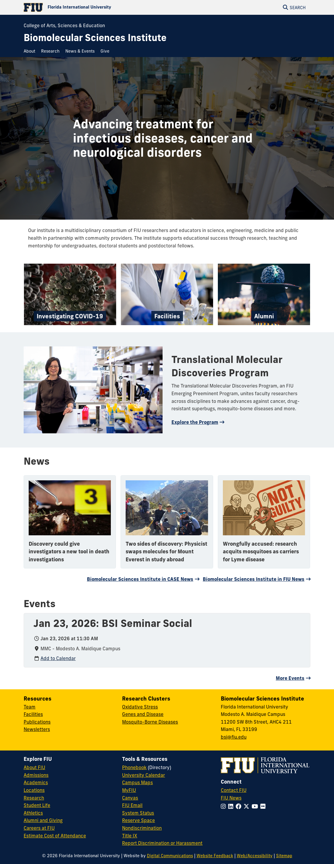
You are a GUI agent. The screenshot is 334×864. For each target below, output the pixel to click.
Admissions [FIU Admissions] (36, 775)
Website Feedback (215, 855)
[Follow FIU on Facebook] (240, 806)
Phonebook (134, 767)
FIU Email (132, 805)
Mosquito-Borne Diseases (150, 722)
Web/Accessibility (255, 855)
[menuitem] (31, 51)
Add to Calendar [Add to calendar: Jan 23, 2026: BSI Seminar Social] (58, 658)
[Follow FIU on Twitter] (248, 806)
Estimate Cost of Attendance (55, 836)
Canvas (130, 798)
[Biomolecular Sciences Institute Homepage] (95, 37)
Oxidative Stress (140, 707)
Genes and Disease (142, 714)
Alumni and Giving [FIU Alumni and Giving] (43, 820)
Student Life (37, 805)
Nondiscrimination (142, 828)
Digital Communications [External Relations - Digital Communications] (170, 855)
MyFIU (129, 790)
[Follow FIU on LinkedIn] (232, 806)
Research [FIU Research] (34, 798)
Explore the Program (194, 422)
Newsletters (37, 729)
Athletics (33, 813)
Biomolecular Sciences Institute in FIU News (253, 579)
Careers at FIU (39, 828)
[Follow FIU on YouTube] (256, 806)
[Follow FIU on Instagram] (224, 806)
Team (29, 707)
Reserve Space (138, 820)
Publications (37, 722)
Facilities (33, 714)
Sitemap (284, 855)
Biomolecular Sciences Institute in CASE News (140, 579)
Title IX (129, 836)
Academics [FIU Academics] (36, 782)
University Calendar (143, 775)
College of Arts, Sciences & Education (64, 25)
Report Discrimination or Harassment (162, 843)
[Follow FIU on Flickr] (264, 806)
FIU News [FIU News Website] (231, 798)
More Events (290, 678)
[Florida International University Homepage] (95, 7)
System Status (138, 813)
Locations (34, 790)
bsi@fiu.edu (234, 737)
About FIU (34, 767)
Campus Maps (137, 782)
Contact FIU (234, 790)
